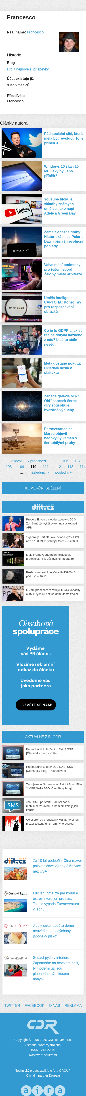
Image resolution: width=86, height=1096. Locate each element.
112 (58, 467)
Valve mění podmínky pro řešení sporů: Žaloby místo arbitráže (63, 269)
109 (21, 467)
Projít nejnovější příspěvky (28, 69)
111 (46, 467)
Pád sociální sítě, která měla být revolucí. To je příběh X (64, 138)
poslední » (63, 472)
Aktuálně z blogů (43, 737)
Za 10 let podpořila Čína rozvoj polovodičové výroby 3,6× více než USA (57, 866)
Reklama (73, 1005)
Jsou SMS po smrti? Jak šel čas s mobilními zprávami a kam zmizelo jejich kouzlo (52, 806)
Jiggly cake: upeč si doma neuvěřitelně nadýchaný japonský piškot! (53, 931)
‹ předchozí (37, 461)
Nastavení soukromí (43, 1055)
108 (9, 467)
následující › (39, 472)
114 (83, 467)
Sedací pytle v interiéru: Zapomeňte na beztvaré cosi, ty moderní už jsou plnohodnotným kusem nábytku (56, 968)
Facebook (34, 1005)
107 (78, 461)
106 (65, 461)
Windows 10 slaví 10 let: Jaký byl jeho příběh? (61, 171)
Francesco (35, 32)
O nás (54, 1005)
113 (70, 467)
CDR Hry (43, 507)
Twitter (12, 1005)
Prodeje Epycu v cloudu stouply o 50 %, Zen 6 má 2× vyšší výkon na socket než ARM (51, 523)
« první (16, 461)
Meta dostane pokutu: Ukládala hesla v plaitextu (62, 368)
